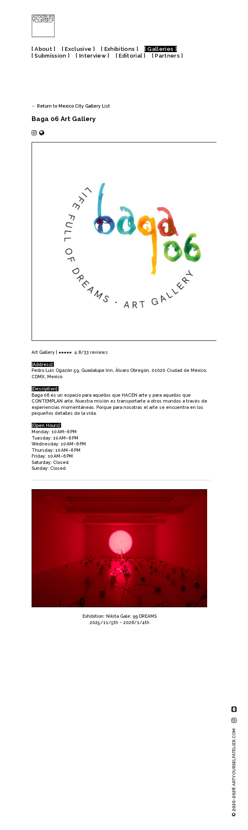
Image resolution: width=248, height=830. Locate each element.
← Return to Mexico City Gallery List (71, 105)
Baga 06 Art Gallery (64, 119)
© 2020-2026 (234, 772)
